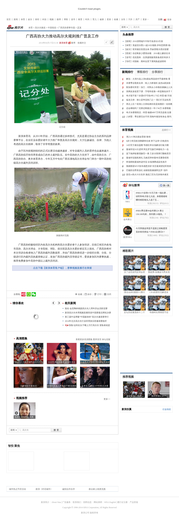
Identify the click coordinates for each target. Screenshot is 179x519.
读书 (73, 19)
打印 (99, 294)
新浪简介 (45, 502)
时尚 (87, 19)
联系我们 (77, 502)
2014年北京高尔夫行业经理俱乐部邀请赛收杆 (86, 321)
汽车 (130, 19)
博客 (66, 19)
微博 (59, 19)
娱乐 (30, 19)
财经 (37, 19)
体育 (23, 19)
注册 (160, 19)
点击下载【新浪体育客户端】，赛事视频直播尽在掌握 (62, 268)
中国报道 (52, 27)
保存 (89, 294)
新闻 (16, 19)
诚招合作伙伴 (68, 489)
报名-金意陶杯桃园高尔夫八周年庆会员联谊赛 (86, 308)
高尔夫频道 (40, 27)
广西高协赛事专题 (66, 27)
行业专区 (167, 409)
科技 (44, 19)
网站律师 (98, 502)
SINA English (110, 502)
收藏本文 (82, 43)
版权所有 (94, 512)
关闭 (109, 294)
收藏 (116, 19)
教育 (80, 19)
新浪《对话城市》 (44, 489)
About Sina (56, 502)
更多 (145, 19)
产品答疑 (134, 502)
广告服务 (66, 502)
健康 (102, 19)
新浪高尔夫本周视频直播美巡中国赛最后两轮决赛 (88, 312)
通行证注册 (122, 502)
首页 (8, 19)
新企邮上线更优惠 (97, 489)
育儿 (94, 19)
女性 (123, 19)
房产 (137, 19)
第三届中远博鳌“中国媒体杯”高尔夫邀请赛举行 (87, 317)
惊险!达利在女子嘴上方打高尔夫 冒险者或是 (89, 325)
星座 (109, 19)
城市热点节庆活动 (17, 489)
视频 (51, 19)
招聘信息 (87, 502)
